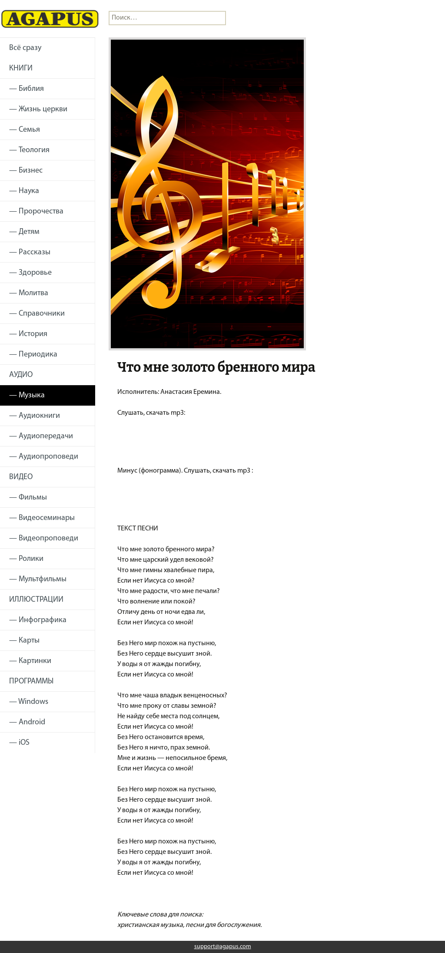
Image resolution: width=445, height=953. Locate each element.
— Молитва (28, 293)
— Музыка (27, 395)
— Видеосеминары (42, 518)
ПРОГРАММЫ (31, 681)
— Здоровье (30, 273)
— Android (27, 722)
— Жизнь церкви (38, 109)
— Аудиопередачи (41, 436)
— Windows (28, 702)
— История (28, 334)
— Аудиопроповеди (43, 457)
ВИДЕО (21, 477)
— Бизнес (26, 171)
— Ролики (26, 559)
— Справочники (37, 314)
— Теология (29, 150)
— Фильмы (28, 497)
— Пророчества (36, 211)
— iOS (19, 743)
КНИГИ (21, 68)
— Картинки (30, 661)
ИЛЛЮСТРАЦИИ (36, 600)
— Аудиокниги (34, 416)
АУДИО (21, 375)
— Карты (24, 640)
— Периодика (33, 354)
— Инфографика (37, 620)
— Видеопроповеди (43, 538)
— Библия (26, 89)
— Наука (24, 191)
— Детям (24, 232)
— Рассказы (29, 252)
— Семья (24, 130)
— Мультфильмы (37, 579)
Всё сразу (25, 48)
